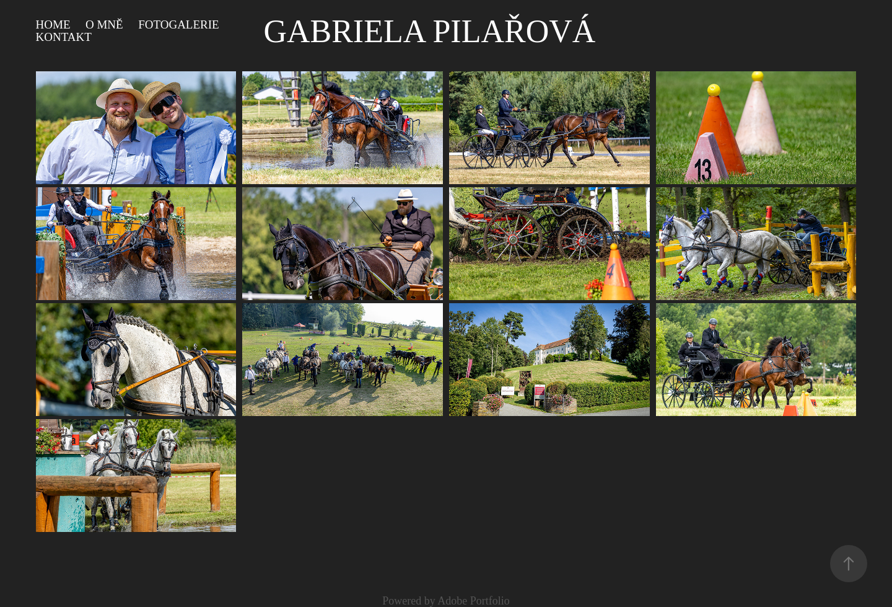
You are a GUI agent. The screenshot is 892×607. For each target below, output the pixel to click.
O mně (104, 24)
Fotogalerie (178, 24)
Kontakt (64, 36)
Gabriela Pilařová (429, 31)
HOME (53, 24)
